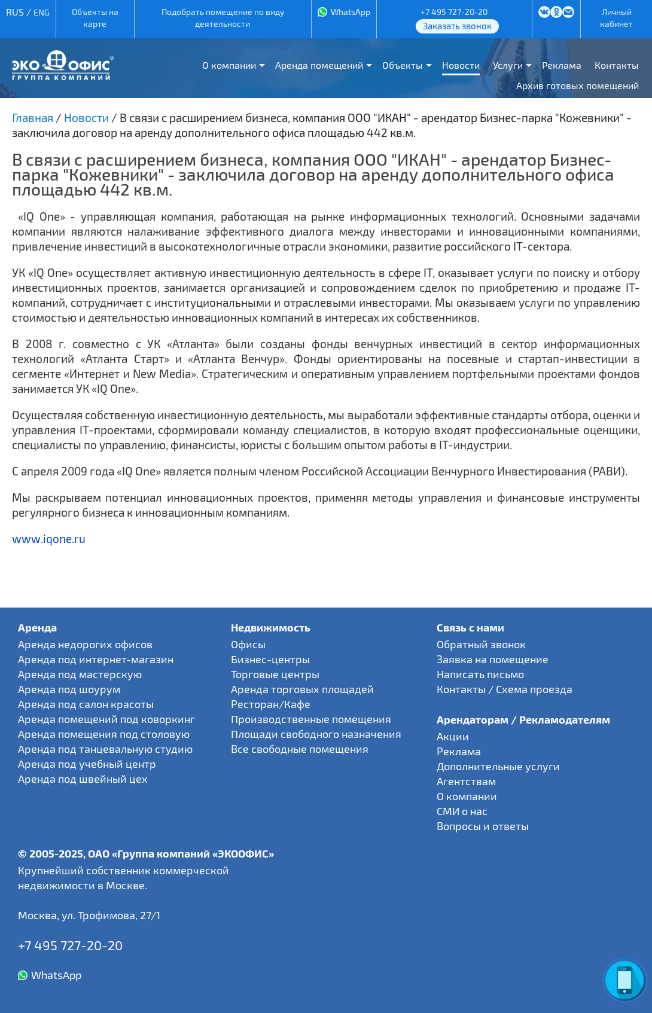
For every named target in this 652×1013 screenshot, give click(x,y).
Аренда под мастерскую (80, 674)
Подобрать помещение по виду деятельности (223, 18)
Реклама (561, 65)
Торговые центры (275, 674)
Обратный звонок (481, 644)
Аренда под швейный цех (83, 778)
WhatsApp (350, 12)
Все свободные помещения (299, 748)
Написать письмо (480, 674)
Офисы (248, 644)
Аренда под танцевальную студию (105, 748)
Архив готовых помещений (577, 85)
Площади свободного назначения (316, 733)
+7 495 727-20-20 (454, 12)
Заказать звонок (457, 25)
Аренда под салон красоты (86, 703)
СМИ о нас (462, 810)
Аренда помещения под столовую (104, 733)
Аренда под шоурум (69, 688)
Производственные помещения (311, 718)
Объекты (402, 65)
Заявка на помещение (493, 659)
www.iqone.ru (49, 538)
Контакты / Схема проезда (504, 688)
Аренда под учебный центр (87, 763)
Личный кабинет (616, 18)
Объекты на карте (95, 18)
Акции (453, 736)
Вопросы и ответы (483, 825)
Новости (461, 65)
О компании (229, 65)
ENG (41, 12)
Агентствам (466, 781)
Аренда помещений (319, 65)
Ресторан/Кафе (270, 703)
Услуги (508, 65)
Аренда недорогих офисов (85, 644)
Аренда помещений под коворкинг (106, 718)
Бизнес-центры (270, 659)
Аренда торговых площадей (302, 688)
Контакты (617, 65)
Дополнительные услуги (498, 766)
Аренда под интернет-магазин (95, 659)
